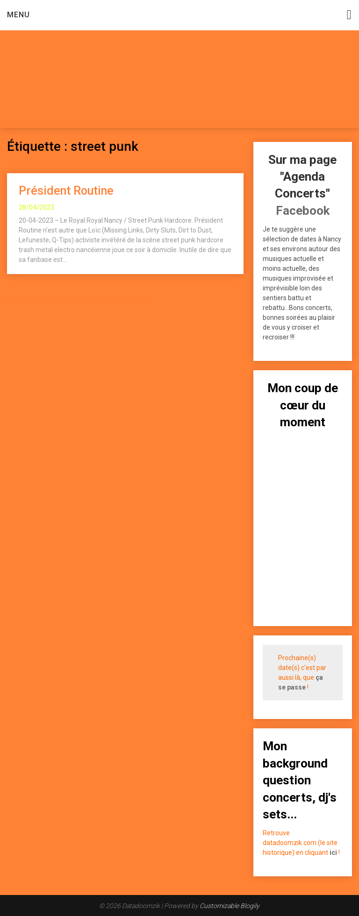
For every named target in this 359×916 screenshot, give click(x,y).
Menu (18, 14)
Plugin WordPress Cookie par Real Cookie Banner (75, 300)
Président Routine (66, 190)
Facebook (303, 211)
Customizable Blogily (229, 905)
